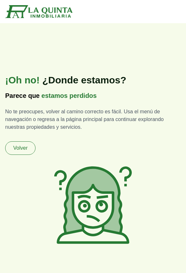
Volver (20, 148)
